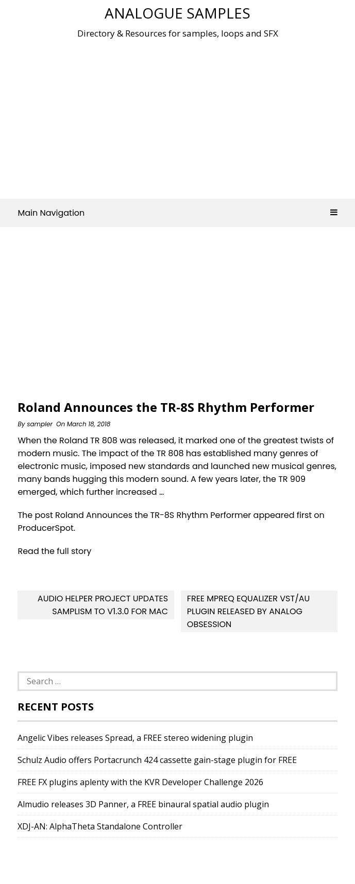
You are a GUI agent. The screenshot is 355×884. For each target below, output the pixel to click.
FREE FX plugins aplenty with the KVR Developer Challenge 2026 (140, 782)
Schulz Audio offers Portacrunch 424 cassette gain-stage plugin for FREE (157, 760)
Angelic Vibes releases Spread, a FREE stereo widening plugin (135, 737)
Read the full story (54, 551)
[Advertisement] (186, 115)
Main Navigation (177, 213)
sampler (40, 424)
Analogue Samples (177, 13)
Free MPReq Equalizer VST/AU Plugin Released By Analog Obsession (248, 611)
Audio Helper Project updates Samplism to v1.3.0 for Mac (103, 605)
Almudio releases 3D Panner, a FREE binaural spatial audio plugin (143, 804)
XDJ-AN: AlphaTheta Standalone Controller (100, 826)
